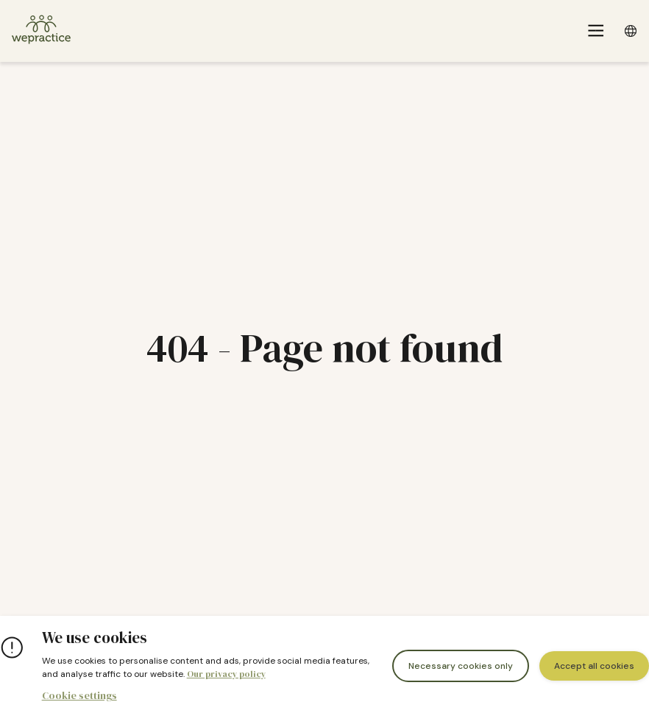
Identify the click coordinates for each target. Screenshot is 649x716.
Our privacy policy (226, 674)
